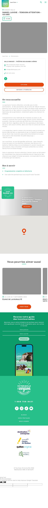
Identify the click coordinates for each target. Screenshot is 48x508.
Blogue (24, 414)
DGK (24, 469)
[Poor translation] (4, 482)
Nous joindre (24, 421)
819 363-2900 (10, 73)
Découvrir (27, 206)
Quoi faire (5, 56)
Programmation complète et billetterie (18, 171)
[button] (24, 232)
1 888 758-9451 (24, 402)
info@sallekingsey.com (13, 69)
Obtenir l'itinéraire (24, 89)
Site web (24, 84)
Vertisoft (30, 469)
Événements (14, 56)
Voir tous (24, 306)
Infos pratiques (24, 418)
